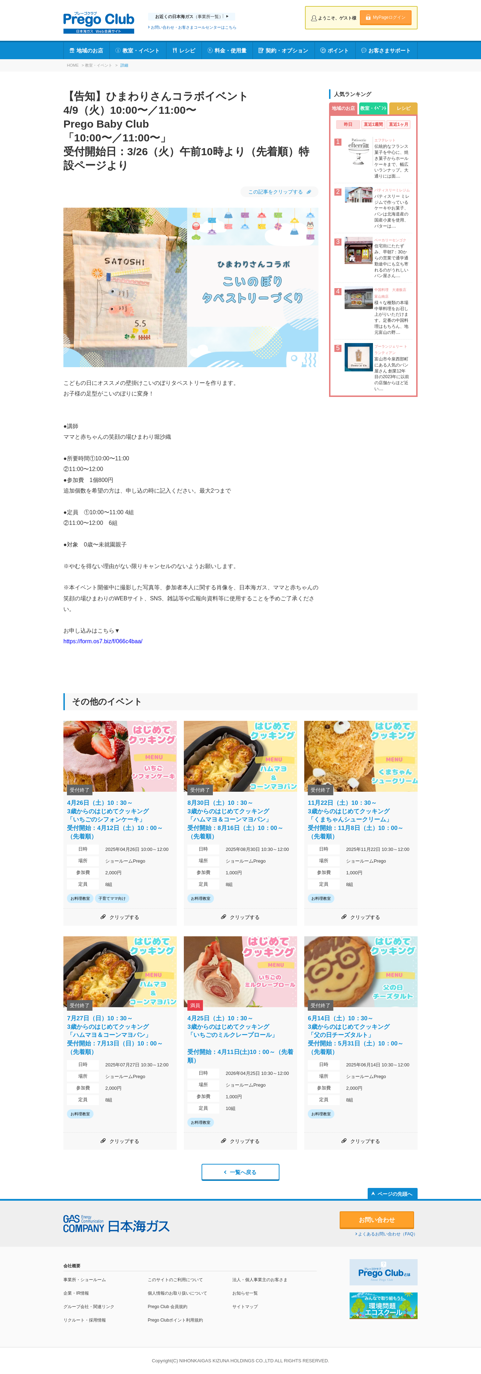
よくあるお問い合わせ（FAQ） (388, 1234)
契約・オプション (287, 50)
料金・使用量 (231, 50)
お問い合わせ (377, 1220)
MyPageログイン (389, 17)
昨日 (348, 124)
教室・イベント (141, 50)
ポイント (338, 50)
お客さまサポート (389, 50)
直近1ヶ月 (398, 124)
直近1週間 (373, 124)
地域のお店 (90, 50)
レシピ (187, 50)
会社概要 (71, 1265)
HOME (73, 65)
